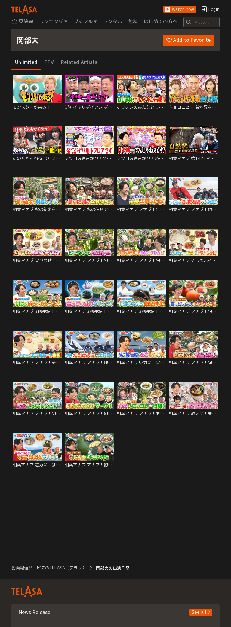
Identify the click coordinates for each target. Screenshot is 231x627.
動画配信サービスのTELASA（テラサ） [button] (48, 568)
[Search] (201, 22)
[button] (179, 9)
